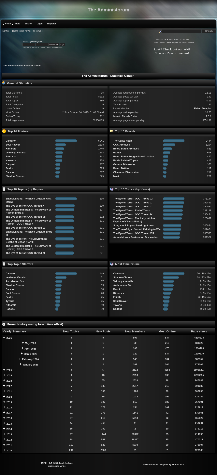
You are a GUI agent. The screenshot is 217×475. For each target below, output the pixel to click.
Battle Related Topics (125, 160)
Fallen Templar (172, 43)
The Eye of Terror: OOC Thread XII (133, 198)
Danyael (10, 164)
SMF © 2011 (53, 463)
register (38, 42)
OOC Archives (121, 144)
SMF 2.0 (44, 463)
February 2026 (30, 359)
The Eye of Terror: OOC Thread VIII (26, 216)
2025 (9, 370)
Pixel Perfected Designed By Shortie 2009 (163, 464)
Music (116, 176)
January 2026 (30, 364)
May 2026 (30, 343)
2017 (9, 413)
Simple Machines (66, 463)
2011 (9, 445)
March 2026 (30, 354)
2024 (9, 375)
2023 (9, 380)
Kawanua (11, 160)
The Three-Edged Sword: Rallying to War (137, 229)
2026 (9, 338)
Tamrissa (11, 156)
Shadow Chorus (15, 176)
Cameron (11, 140)
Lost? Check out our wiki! (172, 49)
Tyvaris (10, 301)
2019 (9, 402)
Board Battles (121, 168)
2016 (9, 418)
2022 (9, 386)
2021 (9, 391)
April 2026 (30, 348)
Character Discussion (125, 172)
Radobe (10, 309)
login (30, 42)
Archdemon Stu (15, 281)
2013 (9, 434)
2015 (9, 423)
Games (117, 152)
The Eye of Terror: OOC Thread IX (25, 227)
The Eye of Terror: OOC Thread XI (25, 253)
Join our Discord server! (172, 53)
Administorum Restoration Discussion (135, 237)
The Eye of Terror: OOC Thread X (25, 205)
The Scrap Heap (122, 140)
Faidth (9, 168)
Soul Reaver (13, 144)
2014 (9, 429)
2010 (9, 450)
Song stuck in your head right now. (133, 225)
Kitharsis (11, 148)
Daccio (10, 172)
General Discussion (124, 164)
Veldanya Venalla (16, 152)
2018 (9, 407)
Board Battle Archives (126, 148)
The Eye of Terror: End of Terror (131, 210)
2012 (9, 439)
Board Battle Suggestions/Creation (133, 156)
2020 (9, 397)
